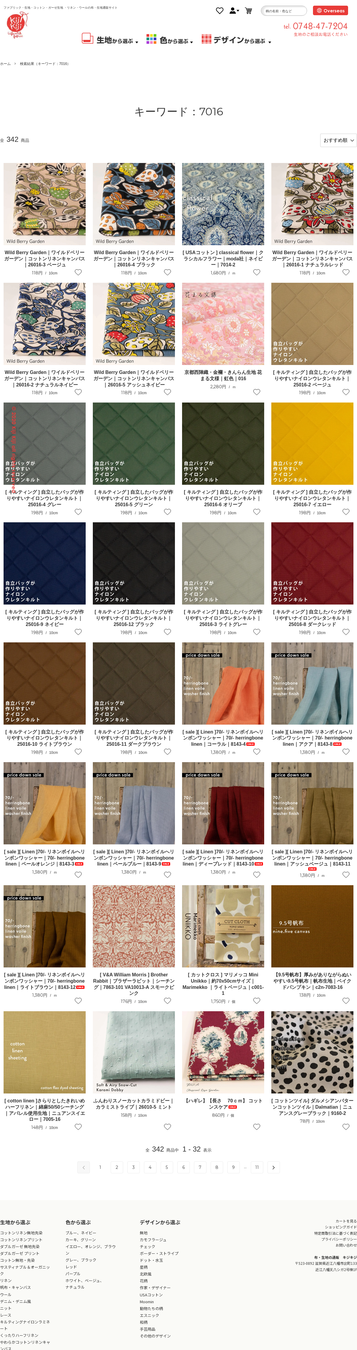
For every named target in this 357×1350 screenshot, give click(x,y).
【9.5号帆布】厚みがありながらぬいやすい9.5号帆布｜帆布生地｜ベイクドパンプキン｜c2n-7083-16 (312, 986)
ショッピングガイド (341, 1231)
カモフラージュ (153, 1245)
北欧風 (145, 1279)
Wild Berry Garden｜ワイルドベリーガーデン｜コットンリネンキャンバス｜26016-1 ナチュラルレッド (312, 264)
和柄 (144, 1327)
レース (5, 1320)
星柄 (144, 1272)
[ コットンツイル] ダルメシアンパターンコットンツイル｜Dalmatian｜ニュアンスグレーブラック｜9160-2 (312, 1112)
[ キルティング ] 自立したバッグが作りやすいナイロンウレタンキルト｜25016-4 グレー (44, 503)
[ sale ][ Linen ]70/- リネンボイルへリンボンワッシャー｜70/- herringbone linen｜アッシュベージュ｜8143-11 (312, 865)
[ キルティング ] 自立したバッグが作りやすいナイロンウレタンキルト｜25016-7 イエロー (312, 503)
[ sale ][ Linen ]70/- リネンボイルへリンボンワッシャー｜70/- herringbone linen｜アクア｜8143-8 (312, 743)
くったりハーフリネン (19, 1340)
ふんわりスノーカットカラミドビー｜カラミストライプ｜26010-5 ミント (133, 1109)
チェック (147, 1251)
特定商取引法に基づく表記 (335, 1237)
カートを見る (346, 1225)
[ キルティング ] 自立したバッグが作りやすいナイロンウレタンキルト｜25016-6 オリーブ (223, 503)
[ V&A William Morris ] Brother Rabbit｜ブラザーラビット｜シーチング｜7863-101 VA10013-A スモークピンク (134, 989)
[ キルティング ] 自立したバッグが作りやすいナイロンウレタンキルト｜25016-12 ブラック (134, 623)
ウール (6, 1299)
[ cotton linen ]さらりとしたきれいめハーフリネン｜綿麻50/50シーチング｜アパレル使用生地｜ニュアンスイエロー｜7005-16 (44, 1115)
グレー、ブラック (80, 1265)
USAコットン (151, 1299)
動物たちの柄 (151, 1313)
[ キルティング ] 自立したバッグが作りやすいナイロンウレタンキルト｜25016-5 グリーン (134, 503)
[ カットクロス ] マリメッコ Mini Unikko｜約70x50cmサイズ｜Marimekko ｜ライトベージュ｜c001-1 (223, 989)
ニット (6, 1313)
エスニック (149, 1320)
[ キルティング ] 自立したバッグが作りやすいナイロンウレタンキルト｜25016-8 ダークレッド (312, 623)
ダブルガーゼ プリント (20, 1258)
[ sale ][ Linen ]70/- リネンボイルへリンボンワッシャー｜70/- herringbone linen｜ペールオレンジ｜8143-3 (44, 863)
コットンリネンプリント (21, 1245)
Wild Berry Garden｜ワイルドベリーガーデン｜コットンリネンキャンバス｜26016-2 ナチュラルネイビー (44, 383)
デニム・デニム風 (15, 1306)
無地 (144, 1238)
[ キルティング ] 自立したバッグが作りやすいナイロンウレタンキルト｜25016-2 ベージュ (312, 383)
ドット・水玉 (151, 1265)
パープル (73, 1278)
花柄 (144, 1286)
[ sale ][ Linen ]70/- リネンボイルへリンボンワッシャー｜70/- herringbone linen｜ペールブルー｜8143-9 (134, 863)
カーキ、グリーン (80, 1245)
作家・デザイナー (155, 1292)
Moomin (147, 1306)
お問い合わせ (346, 1250)
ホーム (5, 64)
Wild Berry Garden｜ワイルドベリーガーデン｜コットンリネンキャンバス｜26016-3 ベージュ (44, 264)
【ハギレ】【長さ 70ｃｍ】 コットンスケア (223, 1109)
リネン (6, 1285)
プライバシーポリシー (339, 1244)
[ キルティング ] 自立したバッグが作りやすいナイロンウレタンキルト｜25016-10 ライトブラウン (44, 743)
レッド (71, 1272)
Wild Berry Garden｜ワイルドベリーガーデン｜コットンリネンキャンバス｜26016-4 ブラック (133, 264)
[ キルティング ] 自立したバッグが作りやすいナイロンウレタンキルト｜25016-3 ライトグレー (223, 623)
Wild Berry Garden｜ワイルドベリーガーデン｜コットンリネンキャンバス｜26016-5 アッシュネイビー (133, 383)
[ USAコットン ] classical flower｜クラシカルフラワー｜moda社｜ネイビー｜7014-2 (223, 264)
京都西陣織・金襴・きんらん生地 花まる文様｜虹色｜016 (223, 380)
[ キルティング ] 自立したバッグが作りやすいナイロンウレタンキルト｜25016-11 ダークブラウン (134, 743)
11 (257, 1172)
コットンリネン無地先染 (21, 1238)
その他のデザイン (155, 1341)
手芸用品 (147, 1334)
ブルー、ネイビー (80, 1238)
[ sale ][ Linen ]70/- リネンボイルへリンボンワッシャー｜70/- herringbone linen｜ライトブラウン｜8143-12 (44, 986)
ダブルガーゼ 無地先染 (20, 1251)
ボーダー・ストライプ (159, 1258)
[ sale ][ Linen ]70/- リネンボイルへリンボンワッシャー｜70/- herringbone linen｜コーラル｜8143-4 (223, 743)
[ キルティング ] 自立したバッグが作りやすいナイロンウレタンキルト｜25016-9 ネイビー (44, 623)
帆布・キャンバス (15, 1292)
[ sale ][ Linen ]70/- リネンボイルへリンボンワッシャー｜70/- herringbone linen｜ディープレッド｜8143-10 (223, 863)
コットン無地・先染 (17, 1265)
